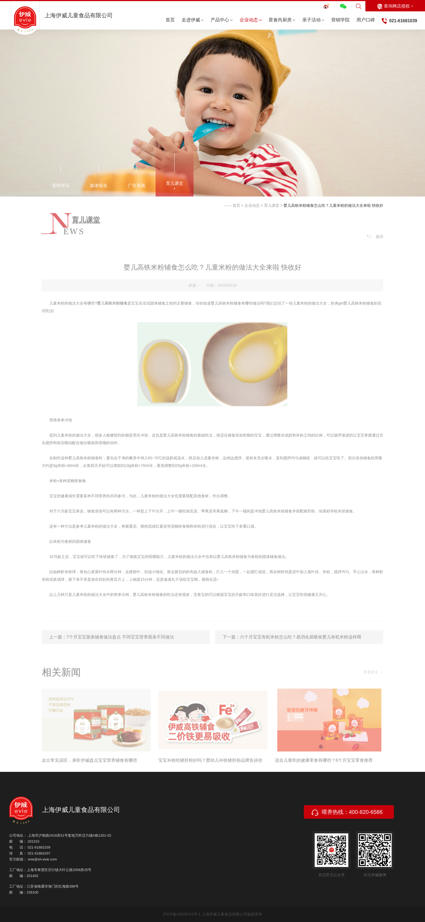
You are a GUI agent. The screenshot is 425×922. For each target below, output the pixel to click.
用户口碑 (365, 19)
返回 (375, 246)
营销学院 (340, 19)
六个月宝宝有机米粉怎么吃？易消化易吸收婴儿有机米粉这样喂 (300, 646)
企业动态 (251, 19)
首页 (170, 19)
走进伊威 (193, 19)
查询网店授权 (395, 6)
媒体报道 (98, 185)
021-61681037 (39, 853)
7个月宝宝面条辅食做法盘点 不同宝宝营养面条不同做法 (120, 646)
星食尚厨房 (282, 19)
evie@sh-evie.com (42, 859)
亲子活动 (313, 19)
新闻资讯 (60, 185)
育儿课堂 (174, 183)
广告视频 (136, 185)
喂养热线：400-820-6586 (347, 812)
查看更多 (373, 682)
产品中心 (222, 19)
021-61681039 (403, 20)
